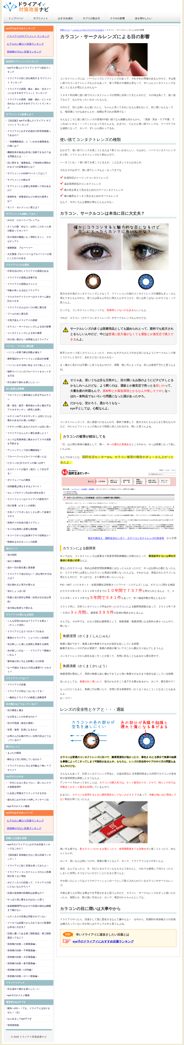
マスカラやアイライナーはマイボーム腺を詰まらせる (29, 298)
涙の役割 (12, 554)
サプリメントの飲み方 (18, 179)
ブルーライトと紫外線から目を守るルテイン (29, 397)
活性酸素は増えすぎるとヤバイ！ (24, 486)
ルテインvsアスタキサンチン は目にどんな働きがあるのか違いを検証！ (29, 418)
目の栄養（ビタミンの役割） (22, 505)
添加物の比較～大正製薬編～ (22, 957)
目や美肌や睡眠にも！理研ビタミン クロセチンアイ (29, 239)
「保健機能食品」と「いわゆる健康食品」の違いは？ (29, 143)
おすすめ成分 (65, 18)
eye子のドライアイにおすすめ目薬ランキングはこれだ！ (28, 846)
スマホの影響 (117, 18)
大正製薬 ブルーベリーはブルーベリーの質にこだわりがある (29, 256)
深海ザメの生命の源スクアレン (23, 522)
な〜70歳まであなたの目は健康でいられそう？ (29, 669)
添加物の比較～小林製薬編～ (22, 944)
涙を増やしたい (143, 18)
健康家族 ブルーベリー (20, 247)
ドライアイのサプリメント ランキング (28, 36)
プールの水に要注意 (17, 313)
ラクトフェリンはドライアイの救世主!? (27, 499)
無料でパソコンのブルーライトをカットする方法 (29, 373)
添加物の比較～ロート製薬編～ (23, 976)
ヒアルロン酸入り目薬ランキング (25, 43)
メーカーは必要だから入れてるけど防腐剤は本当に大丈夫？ (29, 924)
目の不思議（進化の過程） (21, 723)
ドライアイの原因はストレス (22, 284)
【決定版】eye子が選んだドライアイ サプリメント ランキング (29, 122)
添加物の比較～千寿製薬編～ (22, 950)
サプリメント (40, 18)
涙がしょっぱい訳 (16, 591)
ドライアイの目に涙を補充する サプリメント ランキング (29, 80)
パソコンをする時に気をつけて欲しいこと (29, 365)
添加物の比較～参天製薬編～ (22, 963)
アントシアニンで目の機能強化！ (24, 450)
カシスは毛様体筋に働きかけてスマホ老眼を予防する (29, 441)
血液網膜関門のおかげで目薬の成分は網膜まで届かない (29, 908)
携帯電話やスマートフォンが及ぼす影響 (28, 358)
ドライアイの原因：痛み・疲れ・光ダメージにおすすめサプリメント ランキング (29, 91)
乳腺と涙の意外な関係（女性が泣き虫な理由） (29, 599)
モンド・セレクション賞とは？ (23, 207)
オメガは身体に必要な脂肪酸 (22, 529)
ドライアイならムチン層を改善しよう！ (28, 433)
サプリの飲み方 (91, 18)
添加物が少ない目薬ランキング (24, 51)
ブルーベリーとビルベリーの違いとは (26, 456)
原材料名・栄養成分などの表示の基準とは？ (28, 198)
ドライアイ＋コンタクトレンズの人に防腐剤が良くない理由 (29, 874)
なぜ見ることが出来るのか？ (22, 716)
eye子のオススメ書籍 (18, 806)
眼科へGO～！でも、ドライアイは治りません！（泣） (28, 1010)
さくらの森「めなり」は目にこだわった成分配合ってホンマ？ (29, 228)
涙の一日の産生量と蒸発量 (21, 567)
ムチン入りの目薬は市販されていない (26, 916)
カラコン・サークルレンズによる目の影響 (29, 326)
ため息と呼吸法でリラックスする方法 (26, 793)
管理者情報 (13, 1025)
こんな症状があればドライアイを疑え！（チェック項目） (28, 623)
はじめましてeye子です (19, 1018)
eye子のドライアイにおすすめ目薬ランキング (103, 941)
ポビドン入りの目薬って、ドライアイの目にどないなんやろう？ (29, 884)
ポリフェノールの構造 (18, 480)
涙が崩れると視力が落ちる (21, 584)
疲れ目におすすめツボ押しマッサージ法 (28, 799)
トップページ (16, 18)
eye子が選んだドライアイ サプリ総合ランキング (29, 69)
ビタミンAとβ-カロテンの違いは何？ (26, 463)
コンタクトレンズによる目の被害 (24, 333)
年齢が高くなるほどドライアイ (23, 290)
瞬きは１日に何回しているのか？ (24, 759)
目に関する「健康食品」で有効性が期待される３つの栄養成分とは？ (29, 164)
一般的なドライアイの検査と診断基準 (26, 697)
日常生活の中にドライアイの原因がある (28, 271)
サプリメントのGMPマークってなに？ (27, 173)
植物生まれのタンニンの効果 (22, 541)
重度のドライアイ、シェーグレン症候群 (28, 637)
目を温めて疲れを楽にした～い (23, 382)
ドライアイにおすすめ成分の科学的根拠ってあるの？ (29, 133)
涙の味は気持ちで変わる (20, 608)
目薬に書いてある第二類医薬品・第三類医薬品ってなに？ (29, 935)
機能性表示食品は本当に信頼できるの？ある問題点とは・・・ (29, 154)
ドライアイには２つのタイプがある (25, 631)
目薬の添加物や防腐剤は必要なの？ (25, 893)
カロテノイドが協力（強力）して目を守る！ (28, 471)
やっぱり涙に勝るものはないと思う (25, 899)
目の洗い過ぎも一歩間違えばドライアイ (28, 339)
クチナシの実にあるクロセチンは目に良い (29, 426)
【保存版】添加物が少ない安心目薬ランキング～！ (29, 857)
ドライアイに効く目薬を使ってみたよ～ (28, 865)
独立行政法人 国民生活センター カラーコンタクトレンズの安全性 (126, 538)
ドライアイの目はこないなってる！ (25, 691)
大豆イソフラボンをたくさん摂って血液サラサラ (29, 514)
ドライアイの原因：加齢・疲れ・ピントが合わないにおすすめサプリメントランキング (29, 103)
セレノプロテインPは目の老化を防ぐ (26, 492)
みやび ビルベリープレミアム (23, 220)
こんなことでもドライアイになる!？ (88, 30)
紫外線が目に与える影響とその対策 (25, 661)
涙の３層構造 (14, 561)
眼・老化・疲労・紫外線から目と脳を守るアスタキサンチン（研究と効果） (29, 407)
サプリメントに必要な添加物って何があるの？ (29, 188)
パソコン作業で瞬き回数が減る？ (24, 352)
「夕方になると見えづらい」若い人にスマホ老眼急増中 (29, 784)
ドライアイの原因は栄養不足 (22, 277)
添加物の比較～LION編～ (20, 969)
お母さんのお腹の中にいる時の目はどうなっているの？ (29, 738)
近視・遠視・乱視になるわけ (22, 729)
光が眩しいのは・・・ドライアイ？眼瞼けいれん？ (29, 652)
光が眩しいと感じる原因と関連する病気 (28, 644)
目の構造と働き (15, 710)
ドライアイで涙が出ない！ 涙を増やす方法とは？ (29, 576)
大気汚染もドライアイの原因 (22, 320)
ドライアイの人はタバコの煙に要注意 (26, 307)
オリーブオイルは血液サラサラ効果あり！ (29, 535)
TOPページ (65, 30)
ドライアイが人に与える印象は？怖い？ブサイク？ (29, 767)
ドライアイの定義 (16, 684)
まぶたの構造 (14, 753)
